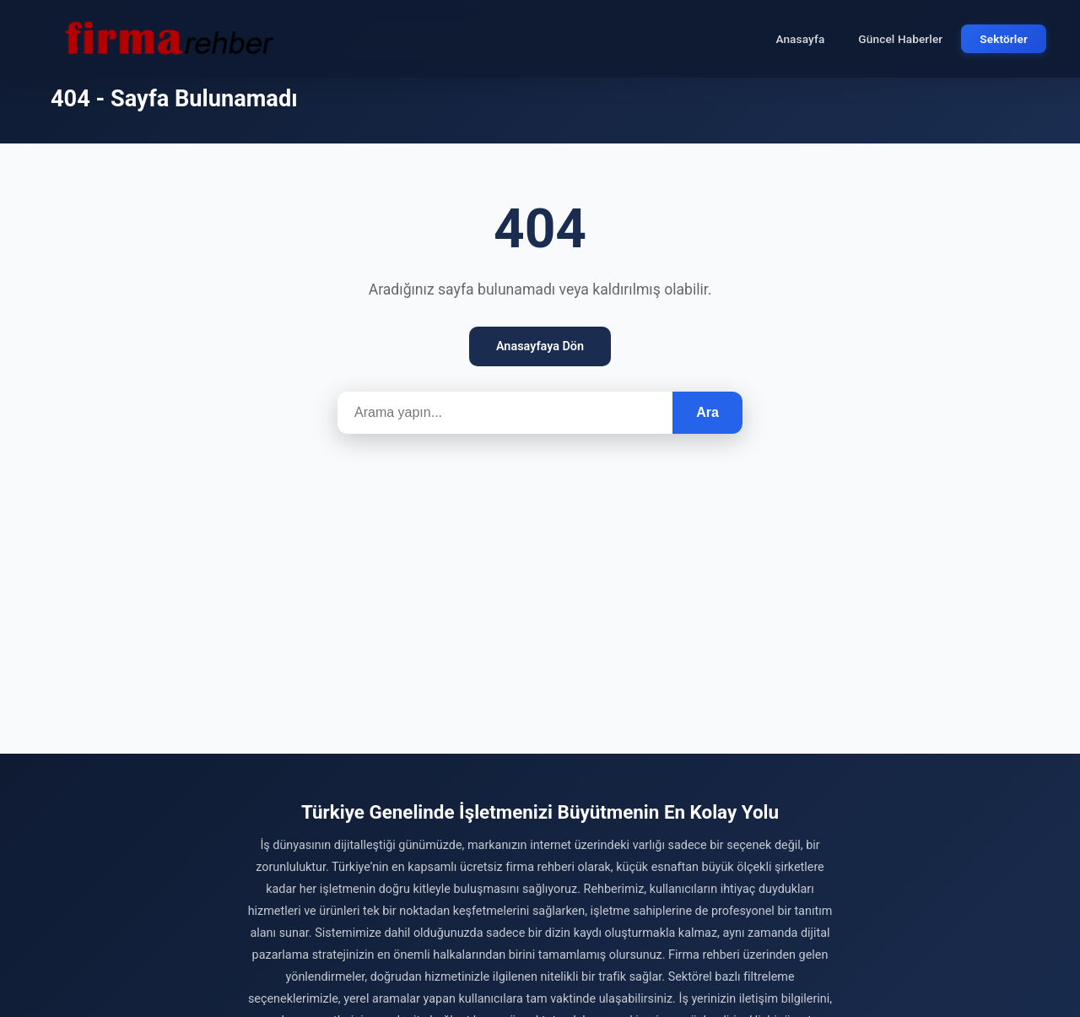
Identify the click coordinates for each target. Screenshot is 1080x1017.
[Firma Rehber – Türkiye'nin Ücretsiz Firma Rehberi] (168, 39)
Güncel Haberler (900, 39)
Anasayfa (799, 39)
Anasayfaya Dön (540, 346)
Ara (707, 412)
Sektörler (1004, 39)
